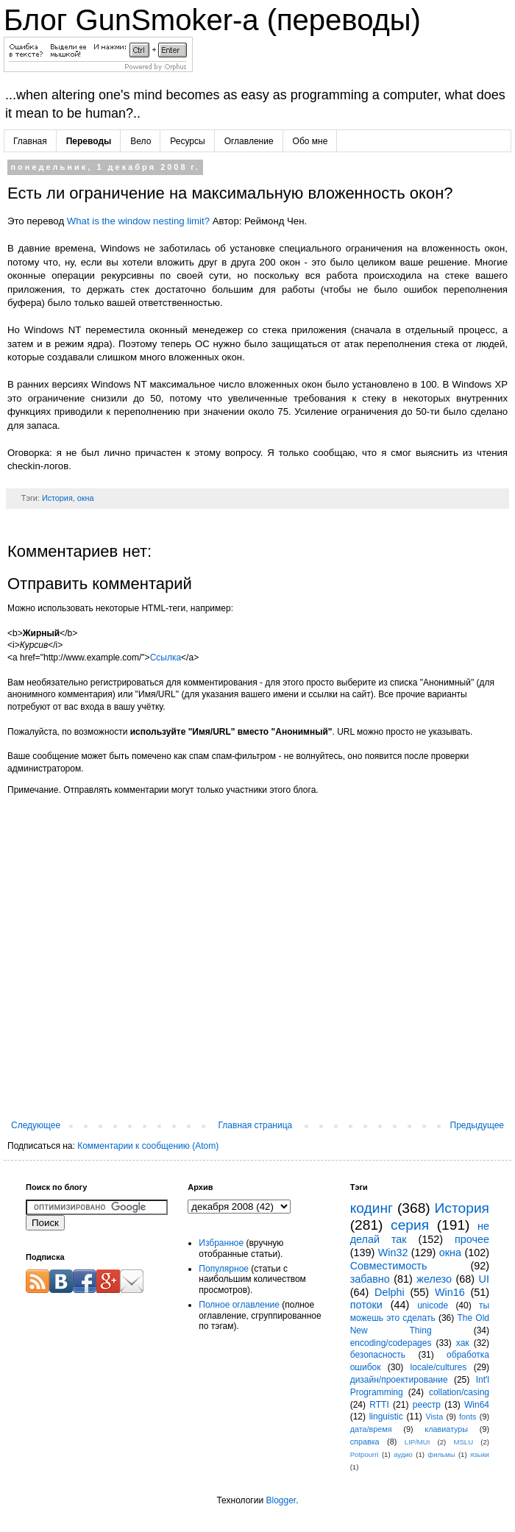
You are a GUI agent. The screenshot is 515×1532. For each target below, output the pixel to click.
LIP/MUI (417, 1442)
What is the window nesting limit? (138, 221)
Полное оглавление (239, 1305)
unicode (432, 1305)
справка (365, 1441)
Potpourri (364, 1454)
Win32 (393, 1252)
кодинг (371, 1208)
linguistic (386, 1416)
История (57, 498)
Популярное (224, 1269)
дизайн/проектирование (399, 1380)
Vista (434, 1416)
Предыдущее (477, 1125)
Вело (140, 141)
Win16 (450, 1292)
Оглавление (249, 141)
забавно (370, 1279)
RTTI (378, 1405)
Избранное (221, 1243)
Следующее (35, 1125)
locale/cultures (439, 1367)
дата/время (371, 1429)
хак (462, 1343)
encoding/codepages (391, 1343)
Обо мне (310, 141)
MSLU (463, 1442)
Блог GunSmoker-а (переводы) (212, 20)
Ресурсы (187, 141)
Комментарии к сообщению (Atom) (148, 1146)
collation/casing (459, 1392)
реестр (427, 1405)
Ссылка (165, 657)
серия (410, 1225)
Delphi (389, 1292)
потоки (366, 1305)
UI (484, 1279)
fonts (467, 1416)
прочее (472, 1239)
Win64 (476, 1405)
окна (85, 498)
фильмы (441, 1454)
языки (479, 1454)
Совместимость (388, 1266)
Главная (30, 141)
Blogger (281, 1500)
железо (434, 1279)
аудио (403, 1454)
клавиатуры (446, 1429)
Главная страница (256, 1125)
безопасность (377, 1355)
